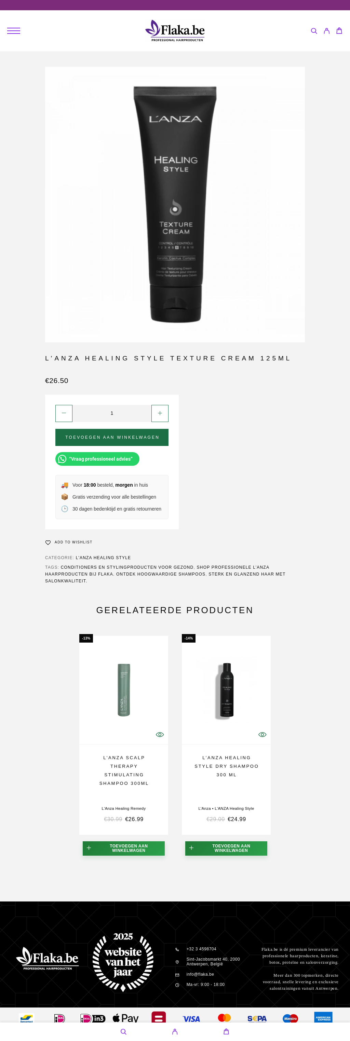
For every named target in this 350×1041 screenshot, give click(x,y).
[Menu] (13, 31)
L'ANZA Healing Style (103, 557)
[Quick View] (159, 735)
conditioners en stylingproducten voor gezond (127, 567)
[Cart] (339, 32)
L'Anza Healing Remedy (124, 808)
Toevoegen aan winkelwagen (112, 437)
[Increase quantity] (160, 413)
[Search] (314, 32)
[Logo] (175, 31)
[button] (124, 848)
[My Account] (326, 32)
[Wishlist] (69, 542)
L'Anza (204, 808)
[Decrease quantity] (63, 413)
